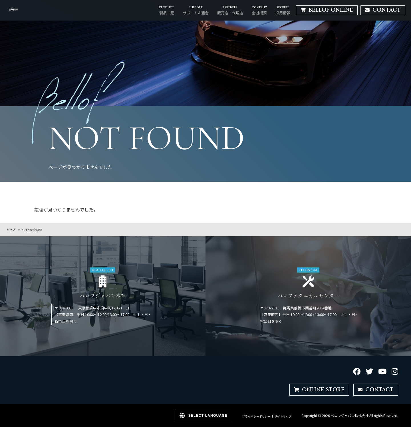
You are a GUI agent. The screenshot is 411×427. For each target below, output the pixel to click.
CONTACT (376, 389)
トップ (10, 229)
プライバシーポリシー (256, 416)
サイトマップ (282, 416)
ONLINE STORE (319, 389)
